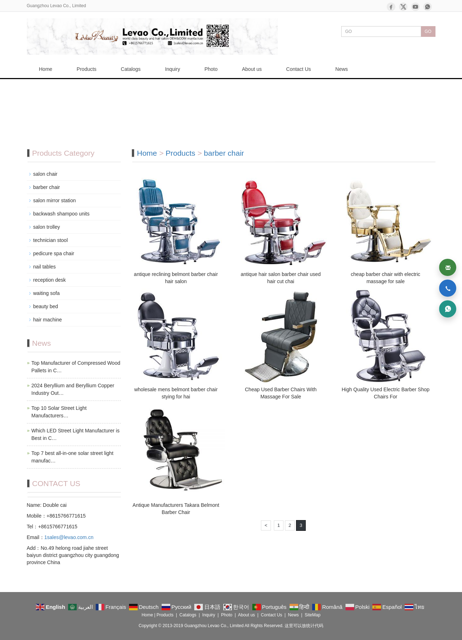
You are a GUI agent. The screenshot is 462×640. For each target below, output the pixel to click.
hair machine (47, 320)
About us (252, 69)
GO (428, 31)
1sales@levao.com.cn (69, 537)
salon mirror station (54, 200)
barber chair (224, 153)
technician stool (50, 240)
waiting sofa (46, 293)
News (341, 69)
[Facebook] (391, 7)
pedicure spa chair (53, 253)
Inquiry (172, 69)
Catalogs (130, 69)
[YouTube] (415, 7)
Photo (211, 69)
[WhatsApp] (427, 7)
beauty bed (45, 306)
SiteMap (312, 614)
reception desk (49, 280)
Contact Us (298, 69)
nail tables (44, 267)
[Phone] (447, 288)
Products (86, 69)
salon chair (45, 174)
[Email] (447, 267)
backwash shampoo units (61, 214)
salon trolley (46, 227)
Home (45, 69)
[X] (403, 7)
